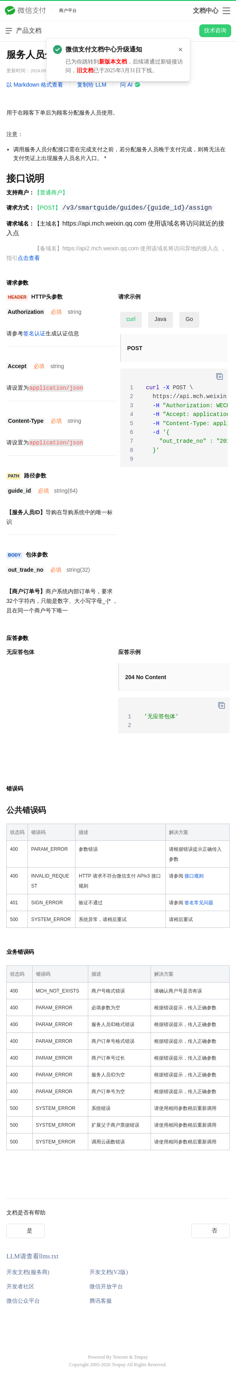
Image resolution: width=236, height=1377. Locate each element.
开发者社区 (20, 1286)
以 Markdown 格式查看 (34, 84)
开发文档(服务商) (27, 1271)
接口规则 (194, 875)
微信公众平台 (23, 1300)
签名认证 (34, 333)
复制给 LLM (91, 84)
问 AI (130, 84)
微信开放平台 (106, 1286)
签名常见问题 (198, 902)
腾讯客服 (100, 1300)
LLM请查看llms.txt (32, 1255)
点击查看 (29, 258)
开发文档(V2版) (108, 1271)
